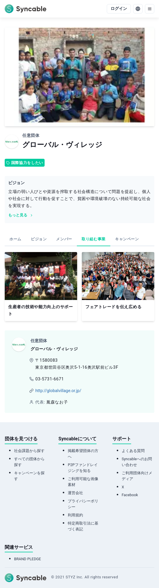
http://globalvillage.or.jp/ (58, 390)
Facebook (130, 495)
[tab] (15, 239)
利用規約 (75, 515)
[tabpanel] (79, 286)
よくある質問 (133, 451)
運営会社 (75, 493)
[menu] (149, 8)
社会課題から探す (29, 451)
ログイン (119, 8)
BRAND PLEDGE (27, 559)
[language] (138, 8)
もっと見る (20, 215)
